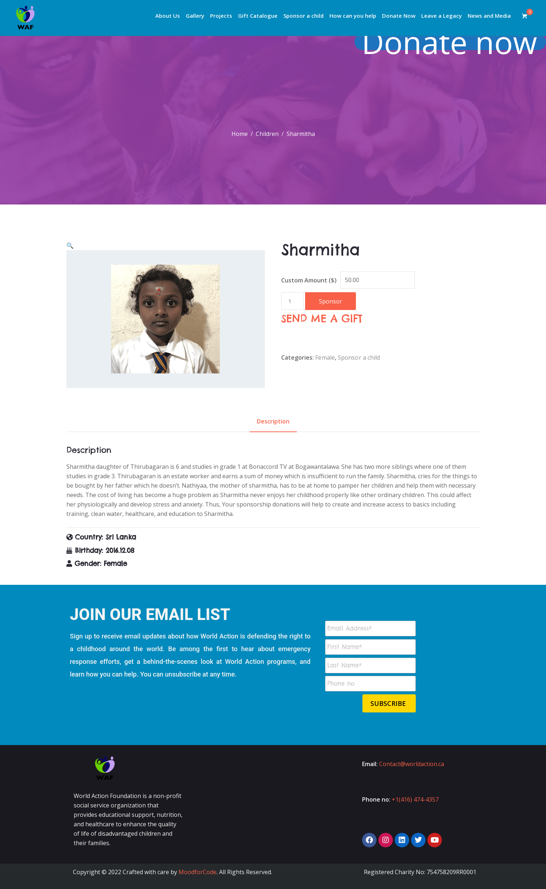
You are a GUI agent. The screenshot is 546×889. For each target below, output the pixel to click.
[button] (70, 245)
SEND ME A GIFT (321, 318)
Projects (221, 15)
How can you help (352, 15)
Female (325, 357)
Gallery (195, 15)
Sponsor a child (303, 15)
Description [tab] (273, 421)
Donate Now (398, 15)
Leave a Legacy (441, 15)
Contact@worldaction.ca (411, 764)
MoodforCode (197, 872)
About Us (167, 15)
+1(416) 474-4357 (415, 799)
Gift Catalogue (258, 15)
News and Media (489, 15)
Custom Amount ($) (309, 280)
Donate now (452, 42)
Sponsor (330, 301)
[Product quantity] (292, 301)
